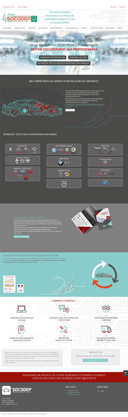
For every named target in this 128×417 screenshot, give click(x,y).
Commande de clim (71, 28)
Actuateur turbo (96, 28)
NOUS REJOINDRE (22, 7)
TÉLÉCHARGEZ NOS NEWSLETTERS (95, 360)
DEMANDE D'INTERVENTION (52, 57)
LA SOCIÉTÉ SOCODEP (73, 392)
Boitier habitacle (56, 28)
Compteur (31, 28)
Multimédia (7, 28)
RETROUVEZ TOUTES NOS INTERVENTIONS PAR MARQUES (63, 63)
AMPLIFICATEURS (19, 28)
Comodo (84, 28)
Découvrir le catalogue (21, 236)
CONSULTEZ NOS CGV (73, 394)
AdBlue (120, 28)
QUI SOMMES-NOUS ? (9, 7)
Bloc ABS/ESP (110, 28)
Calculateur (42, 28)
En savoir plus (70, 110)
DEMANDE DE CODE (78, 57)
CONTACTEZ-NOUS (72, 390)
